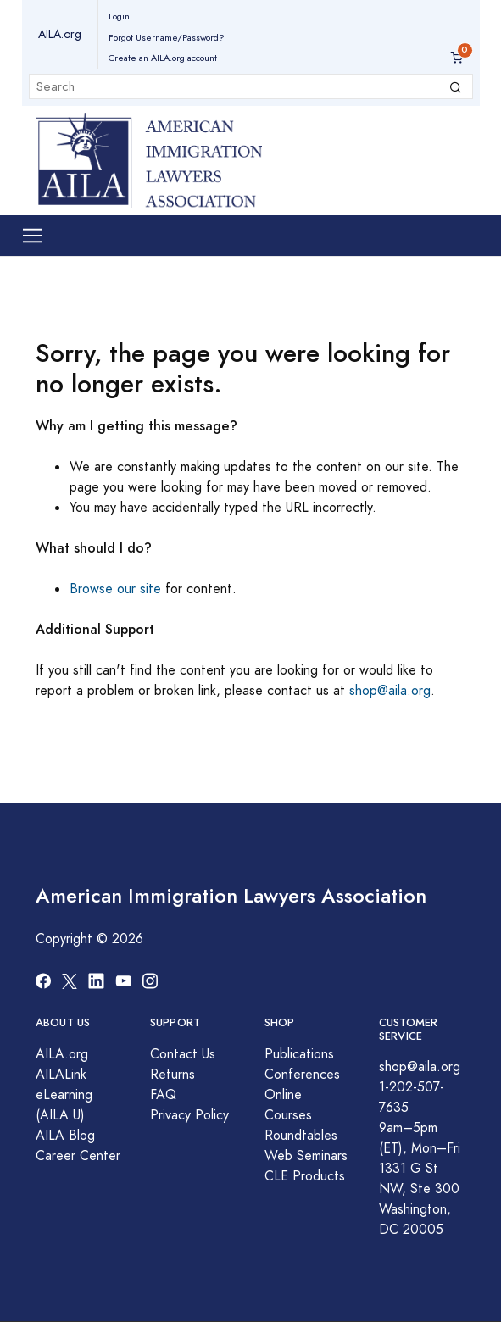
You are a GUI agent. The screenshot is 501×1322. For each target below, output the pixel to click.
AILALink (61, 1074)
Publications (299, 1054)
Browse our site (115, 589)
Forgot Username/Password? (167, 37)
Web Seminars (306, 1156)
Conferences (302, 1074)
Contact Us (182, 1054)
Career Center (78, 1156)
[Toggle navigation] (32, 236)
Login (119, 16)
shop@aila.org (390, 690)
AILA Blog (65, 1135)
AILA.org (59, 34)
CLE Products (304, 1176)
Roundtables (300, 1135)
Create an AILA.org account (163, 58)
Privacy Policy (189, 1115)
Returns (172, 1074)
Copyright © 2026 (89, 939)
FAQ (163, 1095)
